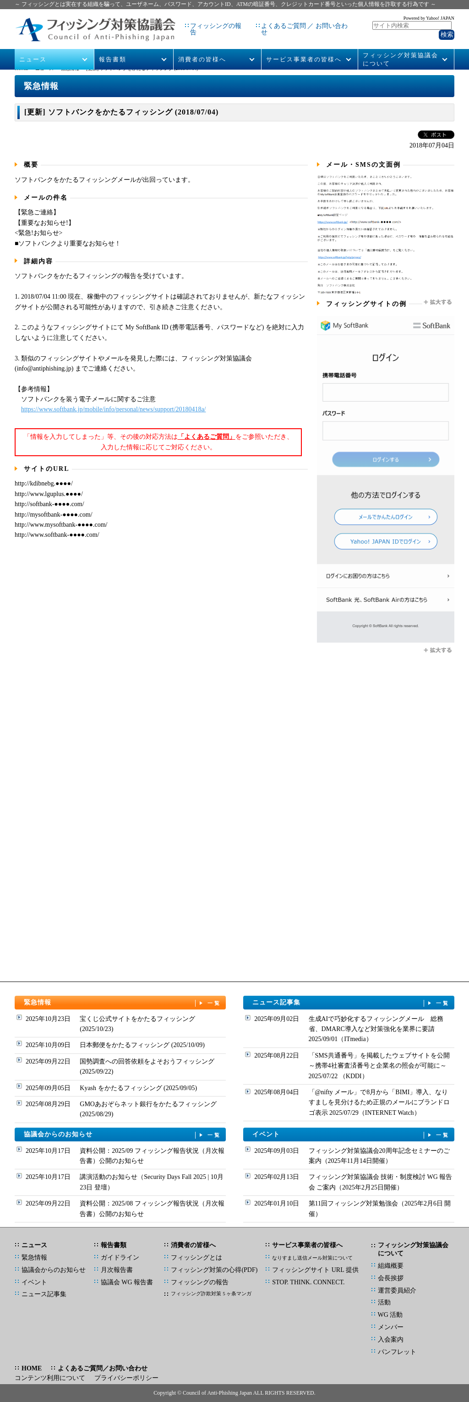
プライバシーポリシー (126, 1378)
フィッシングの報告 (201, 22)
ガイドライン (120, 1257)
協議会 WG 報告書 (127, 1282)
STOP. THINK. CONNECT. (308, 1282)
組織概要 (391, 1265)
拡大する (438, 302)
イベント (351, 1135)
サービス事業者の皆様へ (304, 46)
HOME (21, 68)
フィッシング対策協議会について (400, 46)
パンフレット (397, 1351)
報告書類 (112, 46)
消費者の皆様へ (202, 46)
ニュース (33, 46)
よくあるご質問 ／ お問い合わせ (291, 22)
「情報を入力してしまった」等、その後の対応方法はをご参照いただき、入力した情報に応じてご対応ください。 (158, 441)
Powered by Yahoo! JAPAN (429, 16)
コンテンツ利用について (50, 1378)
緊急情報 (70, 68)
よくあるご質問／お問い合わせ (102, 1368)
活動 (384, 1302)
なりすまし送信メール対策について (312, 1257)
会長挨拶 (391, 1278)
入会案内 (391, 1339)
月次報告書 (117, 1269)
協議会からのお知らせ (123, 1135)
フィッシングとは (196, 1257)
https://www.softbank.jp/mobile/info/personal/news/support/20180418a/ (113, 409)
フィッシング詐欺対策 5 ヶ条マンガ (211, 1293)
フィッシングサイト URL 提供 (315, 1269)
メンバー (391, 1327)
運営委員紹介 (397, 1290)
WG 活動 (390, 1314)
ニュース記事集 (351, 1003)
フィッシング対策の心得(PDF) (214, 1269)
